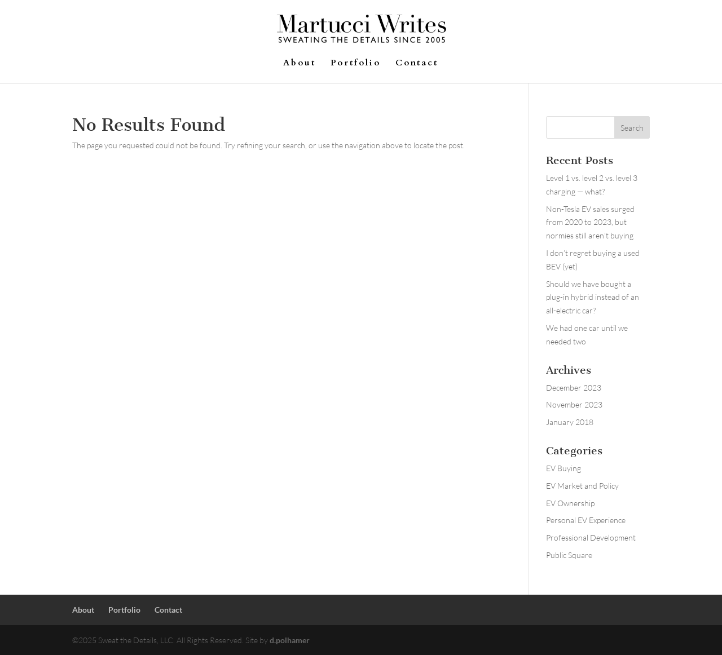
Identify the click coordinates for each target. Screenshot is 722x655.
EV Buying (563, 468)
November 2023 (574, 404)
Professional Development (591, 537)
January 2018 (569, 422)
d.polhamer (290, 640)
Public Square (569, 555)
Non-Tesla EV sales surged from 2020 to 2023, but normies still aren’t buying (590, 222)
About (299, 63)
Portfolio (356, 63)
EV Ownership (570, 503)
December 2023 (573, 387)
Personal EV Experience (586, 520)
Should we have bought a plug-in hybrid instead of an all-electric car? (592, 297)
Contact (416, 63)
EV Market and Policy (582, 485)
